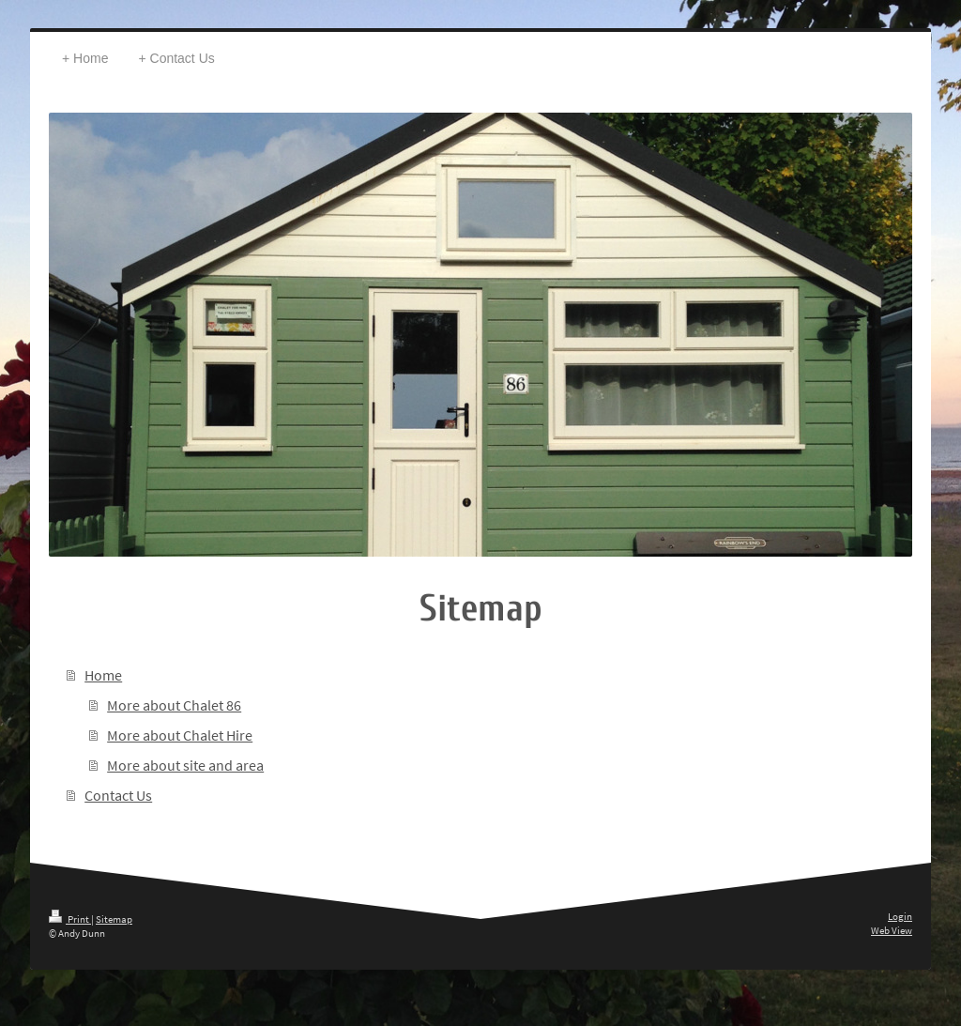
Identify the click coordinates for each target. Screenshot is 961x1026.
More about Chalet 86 (174, 705)
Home (103, 675)
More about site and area (185, 765)
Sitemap (114, 919)
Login (900, 916)
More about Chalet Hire (179, 735)
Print (70, 919)
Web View (891, 930)
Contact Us (118, 795)
